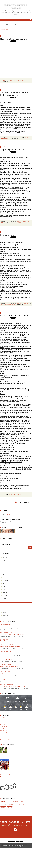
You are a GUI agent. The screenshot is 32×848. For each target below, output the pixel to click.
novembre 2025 (4, 728)
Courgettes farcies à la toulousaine (10, 646)
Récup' (4, 612)
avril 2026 (2, 717)
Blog (23, 78)
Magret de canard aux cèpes (8, 673)
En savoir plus (18, 846)
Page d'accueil (13, 24)
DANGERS (5, 566)
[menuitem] (6, 24)
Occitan (5, 595)
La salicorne (3, 679)
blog (10, 801)
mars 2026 (2, 720)
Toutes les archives (5, 739)
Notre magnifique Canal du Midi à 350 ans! (12, 634)
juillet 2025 (3, 737)
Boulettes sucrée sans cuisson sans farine (12, 653)
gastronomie (4, 804)
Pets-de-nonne (7, 235)
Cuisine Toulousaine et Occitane (15, 822)
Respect (2, 641)
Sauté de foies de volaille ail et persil (10, 666)
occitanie (19, 80)
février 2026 (3, 722)
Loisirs (4, 589)
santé (22, 801)
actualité (10, 807)
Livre (4, 586)
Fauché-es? (21, 221)
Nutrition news (6, 592)
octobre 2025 (3, 730)
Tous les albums (28, 755)
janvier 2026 (3, 724)
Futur (4, 577)
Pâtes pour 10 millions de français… (16, 315)
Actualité (19, 78)
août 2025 (2, 735)
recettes (15, 80)
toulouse (5, 80)
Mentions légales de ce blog (20, 841)
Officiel (2, 494)
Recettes (18, 137)
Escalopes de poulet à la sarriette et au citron (13, 686)
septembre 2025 (4, 733)
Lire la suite (9, 514)
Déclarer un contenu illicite (11, 841)
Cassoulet (5, 563)
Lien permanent (5, 78)
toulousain (4, 801)
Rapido (4, 607)
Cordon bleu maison (6, 659)
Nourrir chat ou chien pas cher (14, 39)
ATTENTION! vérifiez (6, 626)
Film (4, 575)
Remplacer (5, 615)
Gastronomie (6, 580)
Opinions (5, 604)
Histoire (5, 583)
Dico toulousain (6, 569)
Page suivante (28, 502)
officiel (15, 494)
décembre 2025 (4, 726)
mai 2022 (19, 24)
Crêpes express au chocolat (13, 149)
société (23, 80)
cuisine (18, 804)
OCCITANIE (26, 78)
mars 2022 (6, 24)
